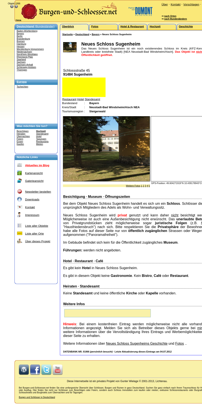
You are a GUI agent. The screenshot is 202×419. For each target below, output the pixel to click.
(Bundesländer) (36, 26)
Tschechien (22, 86)
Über (165, 4)
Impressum (32, 215)
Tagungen (41, 139)
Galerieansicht (34, 181)
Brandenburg (23, 38)
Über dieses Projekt (37, 241)
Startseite (67, 34)
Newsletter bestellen (38, 191)
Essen (20, 141)
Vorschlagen (191, 4)
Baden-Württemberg (27, 31)
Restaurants (42, 141)
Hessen (20, 46)
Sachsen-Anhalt (25, 64)
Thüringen (22, 69)
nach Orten (170, 16)
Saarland (21, 59)
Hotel (39, 136)
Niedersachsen (24, 51)
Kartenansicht (34, 173)
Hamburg (21, 44)
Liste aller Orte (34, 233)
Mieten (39, 144)
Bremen (21, 41)
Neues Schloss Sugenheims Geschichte (137, 343)
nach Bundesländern (175, 18)
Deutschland (82, 34)
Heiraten (21, 133)
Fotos (179, 343)
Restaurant (69, 99)
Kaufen (20, 144)
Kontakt (175, 4)
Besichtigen (23, 131)
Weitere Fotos (133, 185)
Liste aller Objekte (36, 225)
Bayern (20, 33)
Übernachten (23, 136)
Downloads (32, 199)
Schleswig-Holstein (26, 67)
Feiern (20, 139)
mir (199, 328)
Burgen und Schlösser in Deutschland (37, 397)
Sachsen (21, 62)
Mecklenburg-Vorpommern (30, 49)
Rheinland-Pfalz (25, 57)
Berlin (19, 36)
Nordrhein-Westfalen (27, 54)
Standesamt (42, 133)
